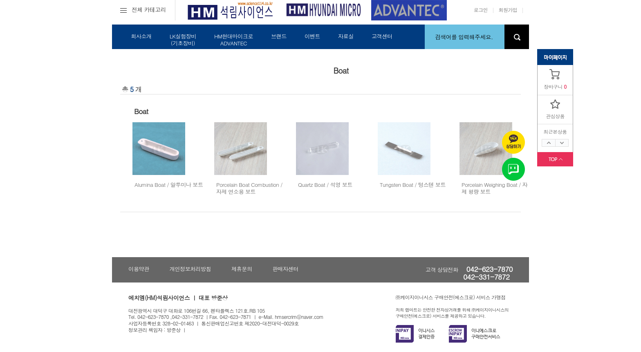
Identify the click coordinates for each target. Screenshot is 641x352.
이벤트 (312, 36)
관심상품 (555, 115)
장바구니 (553, 86)
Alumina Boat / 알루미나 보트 (168, 184)
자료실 (346, 36)
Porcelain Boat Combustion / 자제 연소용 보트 (249, 188)
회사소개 (141, 36)
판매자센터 (285, 269)
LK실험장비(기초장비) (183, 39)
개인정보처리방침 (190, 269)
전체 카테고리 (143, 9)
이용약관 (138, 269)
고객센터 (382, 36)
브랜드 (279, 36)
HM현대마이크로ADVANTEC (233, 39)
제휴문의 (241, 269)
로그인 (481, 9)
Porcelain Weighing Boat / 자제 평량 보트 (494, 188)
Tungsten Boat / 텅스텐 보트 (413, 184)
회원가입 (508, 9)
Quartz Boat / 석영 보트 (325, 184)
